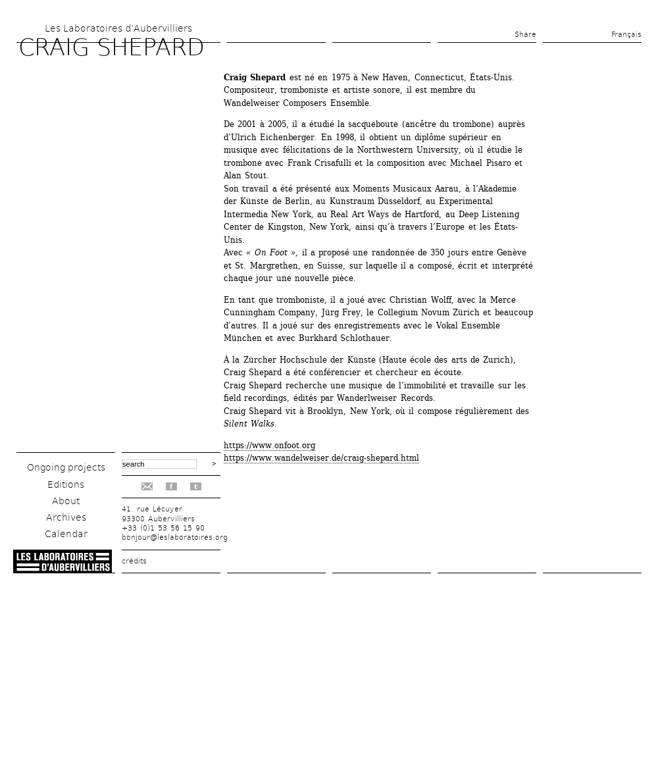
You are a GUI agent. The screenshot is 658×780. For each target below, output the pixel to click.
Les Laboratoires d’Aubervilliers (118, 28)
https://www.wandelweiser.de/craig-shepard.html (321, 458)
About (66, 501)
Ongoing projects (66, 467)
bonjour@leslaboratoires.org (175, 537)
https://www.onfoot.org (269, 445)
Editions (65, 484)
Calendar (66, 534)
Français (626, 34)
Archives (66, 517)
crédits (134, 561)
